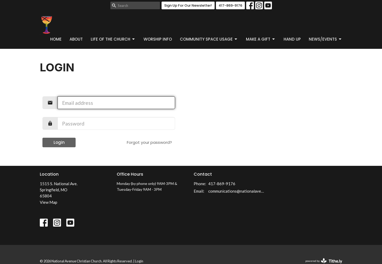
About (76, 39)
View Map (48, 202)
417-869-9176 (230, 5)
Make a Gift (261, 39)
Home (56, 39)
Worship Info (158, 39)
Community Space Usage (209, 39)
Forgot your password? (149, 142)
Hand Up (292, 39)
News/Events (325, 39)
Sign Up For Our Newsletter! (188, 5)
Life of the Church (113, 39)
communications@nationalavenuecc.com (236, 191)
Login (59, 142)
